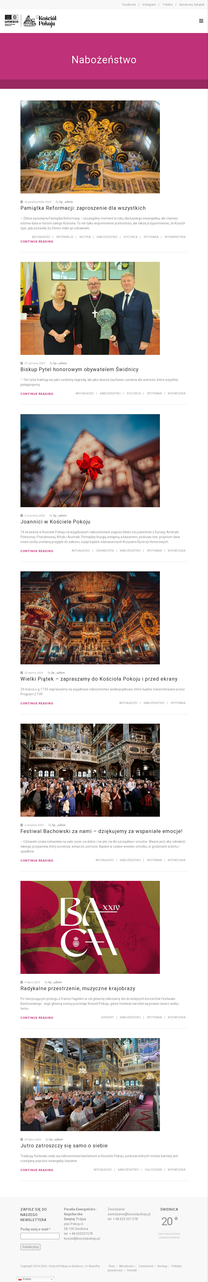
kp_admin (66, 202)
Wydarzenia (176, 393)
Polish (24, 1279)
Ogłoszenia (153, 1169)
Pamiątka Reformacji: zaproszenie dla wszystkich (83, 208)
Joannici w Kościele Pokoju (55, 522)
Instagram (149, 4)
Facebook (129, 4)
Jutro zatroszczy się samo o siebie (64, 1146)
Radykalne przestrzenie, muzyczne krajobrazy (77, 988)
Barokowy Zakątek (192, 4)
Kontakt (132, 1270)
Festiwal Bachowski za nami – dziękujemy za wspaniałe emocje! (101, 831)
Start (112, 1266)
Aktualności (41, 237)
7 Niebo (167, 4)
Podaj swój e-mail (35, 1229)
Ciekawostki (105, 550)
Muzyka (85, 237)
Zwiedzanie (145, 1266)
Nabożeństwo (107, 237)
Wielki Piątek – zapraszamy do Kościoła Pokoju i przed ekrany (99, 679)
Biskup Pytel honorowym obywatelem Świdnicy (79, 369)
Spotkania (151, 237)
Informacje (64, 237)
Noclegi (162, 1266)
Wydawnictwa (175, 237)
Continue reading (36, 241)
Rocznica (131, 237)
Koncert (107, 1017)
